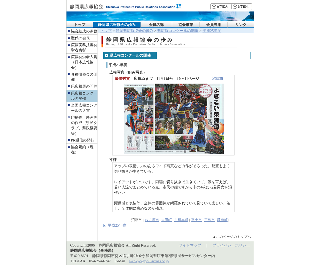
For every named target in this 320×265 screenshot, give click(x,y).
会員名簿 (156, 24)
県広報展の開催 (84, 86)
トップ (79, 24)
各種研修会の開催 (84, 77)
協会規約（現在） (82, 149)
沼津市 (217, 78)
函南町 (222, 220)
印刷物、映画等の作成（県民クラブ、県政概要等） (84, 125)
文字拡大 (222, 6)
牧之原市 (152, 220)
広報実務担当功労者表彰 (84, 47)
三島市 (209, 220)
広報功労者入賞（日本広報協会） (84, 62)
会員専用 (213, 24)
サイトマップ (190, 245)
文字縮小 (242, 6)
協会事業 (185, 24)
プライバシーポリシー (231, 245)
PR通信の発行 (82, 140)
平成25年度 (211, 30)
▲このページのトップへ (232, 237)
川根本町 (181, 220)
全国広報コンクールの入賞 (84, 108)
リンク (240, 24)
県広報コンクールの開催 (84, 96)
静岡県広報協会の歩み (117, 24)
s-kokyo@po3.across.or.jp (149, 261)
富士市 (196, 220)
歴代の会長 (80, 38)
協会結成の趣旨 (84, 31)
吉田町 (166, 220)
